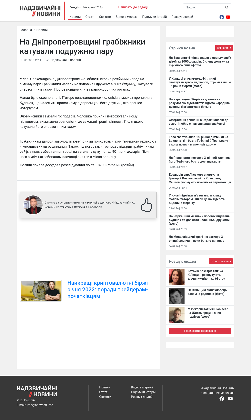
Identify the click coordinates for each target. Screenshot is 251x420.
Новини (75, 17)
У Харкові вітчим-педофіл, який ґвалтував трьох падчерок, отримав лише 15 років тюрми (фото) (200, 82)
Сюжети (105, 17)
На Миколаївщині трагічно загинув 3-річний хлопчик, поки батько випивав (196, 238)
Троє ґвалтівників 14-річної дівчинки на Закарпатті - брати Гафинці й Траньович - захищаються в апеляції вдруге (199, 140)
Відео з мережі (126, 17)
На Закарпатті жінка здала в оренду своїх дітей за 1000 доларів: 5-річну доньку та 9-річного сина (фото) (200, 61)
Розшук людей (182, 17)
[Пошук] (203, 7)
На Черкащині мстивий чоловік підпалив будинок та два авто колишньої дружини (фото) (199, 219)
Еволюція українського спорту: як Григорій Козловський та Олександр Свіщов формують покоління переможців (200, 178)
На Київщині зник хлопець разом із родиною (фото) (207, 292)
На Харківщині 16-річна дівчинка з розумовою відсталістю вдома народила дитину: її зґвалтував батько (199, 103)
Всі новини (224, 47)
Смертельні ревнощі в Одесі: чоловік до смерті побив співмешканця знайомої (198, 121)
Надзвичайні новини (65, 60)
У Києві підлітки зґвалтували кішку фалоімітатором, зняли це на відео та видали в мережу (197, 199)
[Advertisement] (88, 248)
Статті (89, 17)
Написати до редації (133, 7)
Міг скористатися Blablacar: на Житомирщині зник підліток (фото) (208, 312)
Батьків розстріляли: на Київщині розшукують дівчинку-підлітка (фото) (206, 274)
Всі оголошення (221, 261)
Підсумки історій (154, 17)
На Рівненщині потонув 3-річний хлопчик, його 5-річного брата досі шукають (200, 159)
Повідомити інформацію (200, 330)
